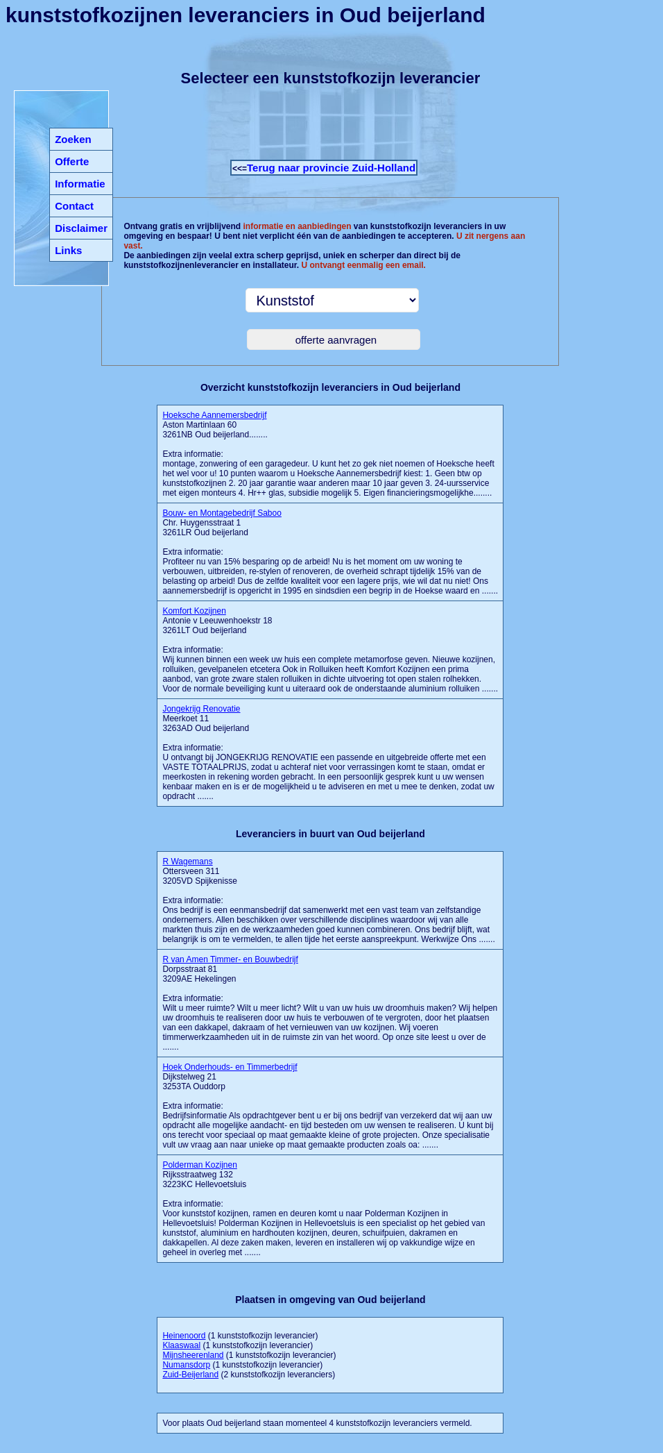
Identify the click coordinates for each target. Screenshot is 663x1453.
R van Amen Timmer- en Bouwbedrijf (230, 959)
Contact (74, 206)
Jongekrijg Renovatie (201, 709)
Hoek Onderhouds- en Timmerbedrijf (229, 1067)
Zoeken (73, 139)
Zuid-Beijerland (190, 1374)
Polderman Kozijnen (199, 1165)
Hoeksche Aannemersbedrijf (214, 415)
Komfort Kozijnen (193, 611)
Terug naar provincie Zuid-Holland (331, 168)
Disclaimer (81, 228)
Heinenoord (183, 1336)
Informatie (80, 184)
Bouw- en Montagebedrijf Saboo (221, 513)
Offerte (72, 161)
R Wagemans (187, 861)
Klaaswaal (181, 1345)
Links (68, 250)
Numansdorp (186, 1365)
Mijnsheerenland (192, 1355)
